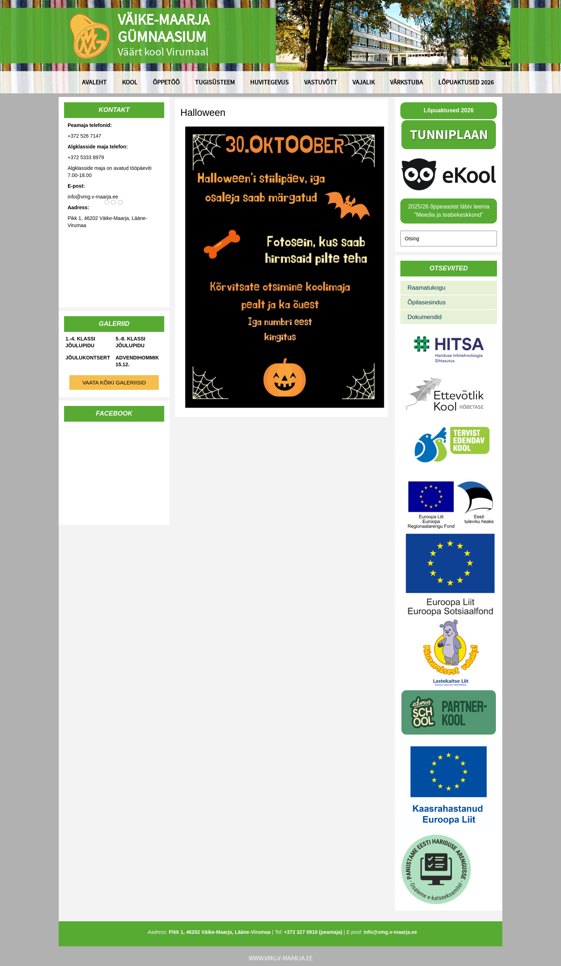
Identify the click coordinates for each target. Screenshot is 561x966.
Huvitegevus (269, 82)
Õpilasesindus (427, 302)
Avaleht (94, 82)
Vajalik (363, 82)
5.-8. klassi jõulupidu (130, 342)
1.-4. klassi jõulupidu (80, 342)
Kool (129, 82)
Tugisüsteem (215, 82)
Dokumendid (425, 317)
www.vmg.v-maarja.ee (281, 958)
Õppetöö (166, 82)
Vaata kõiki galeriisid (114, 382)
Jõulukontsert (87, 358)
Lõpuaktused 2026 (466, 82)
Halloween (202, 112)
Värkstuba (406, 82)
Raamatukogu (426, 287)
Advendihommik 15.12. (137, 361)
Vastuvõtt (320, 82)
